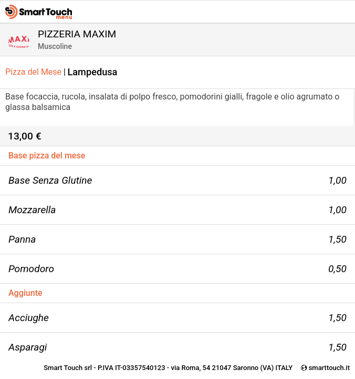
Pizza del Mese (35, 72)
